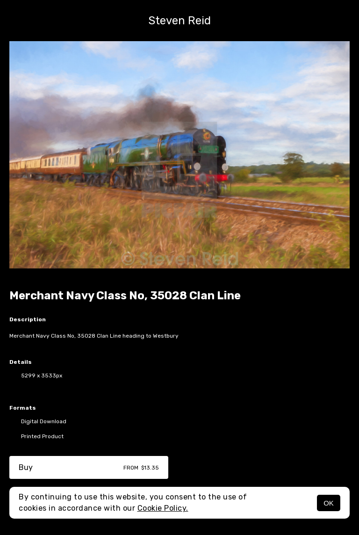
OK (328, 503)
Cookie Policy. (162, 508)
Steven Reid (179, 20)
